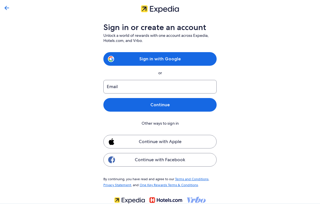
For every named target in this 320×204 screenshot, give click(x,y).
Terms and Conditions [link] (189, 179)
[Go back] (7, 8)
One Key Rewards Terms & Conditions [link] (167, 184)
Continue (160, 104)
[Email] (160, 87)
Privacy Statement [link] (117, 184)
